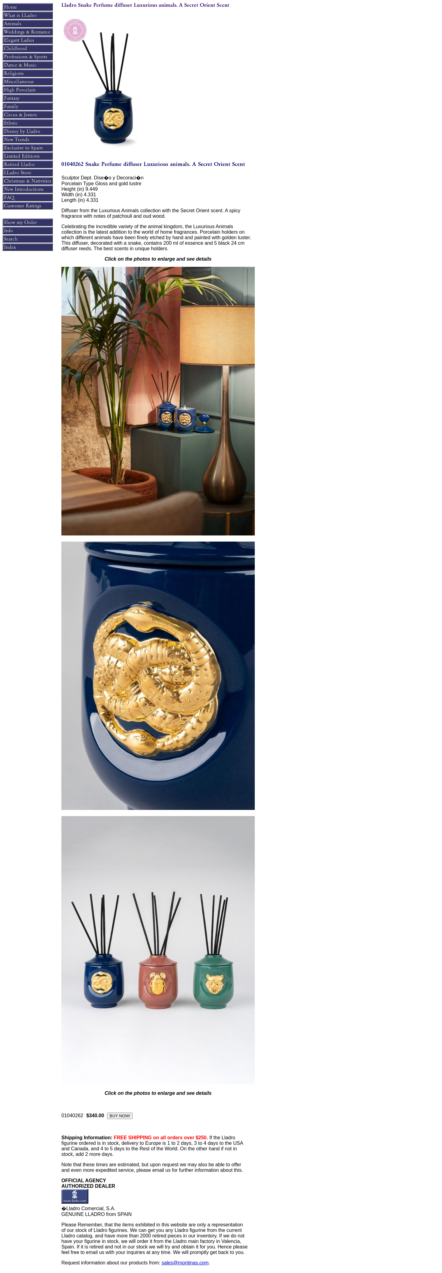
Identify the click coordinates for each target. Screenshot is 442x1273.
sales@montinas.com (184, 1262)
